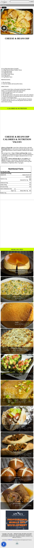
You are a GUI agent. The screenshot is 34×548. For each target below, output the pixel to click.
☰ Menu (3, 5)
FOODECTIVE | (12, 536)
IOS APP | (15, 535)
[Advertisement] (17, 53)
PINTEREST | (29, 535)
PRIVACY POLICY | (17, 537)
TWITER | (11, 535)
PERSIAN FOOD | (18, 533)
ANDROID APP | (21, 535)
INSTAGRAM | (4, 536)
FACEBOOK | (5, 535)
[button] (4, 544)
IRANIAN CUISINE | (20, 536)
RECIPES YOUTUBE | (27, 533)
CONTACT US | (28, 536)
